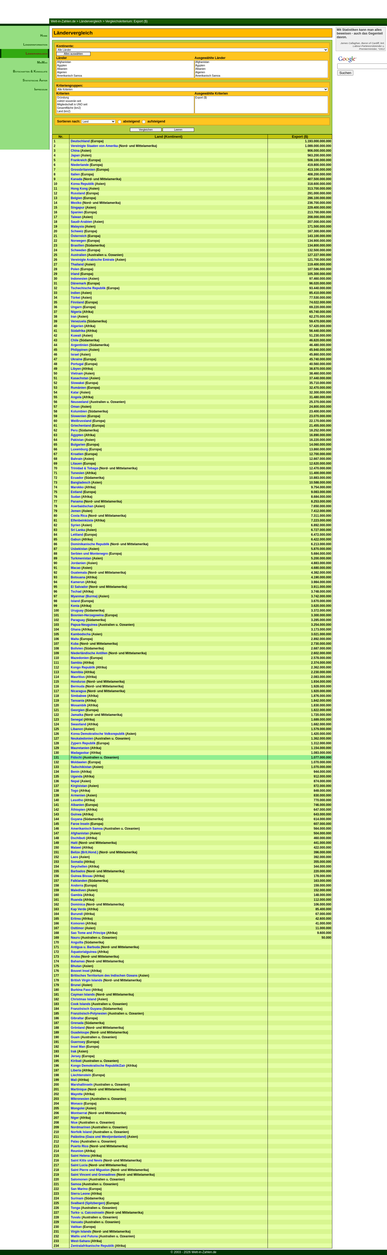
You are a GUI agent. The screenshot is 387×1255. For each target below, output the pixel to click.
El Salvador (79, 587)
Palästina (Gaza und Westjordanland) (98, 1137)
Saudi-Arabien (81, 222)
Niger (75, 1118)
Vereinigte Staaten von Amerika (94, 146)
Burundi (77, 914)
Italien (75, 174)
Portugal (77, 364)
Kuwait (76, 335)
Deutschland (80, 141)
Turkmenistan (81, 558)
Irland (75, 274)
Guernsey (78, 1042)
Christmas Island (83, 999)
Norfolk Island (81, 1132)
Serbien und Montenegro (89, 553)
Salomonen (79, 1179)
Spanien (77, 212)
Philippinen (79, 350)
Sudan (76, 497)
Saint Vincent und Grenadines (93, 1175)
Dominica (78, 904)
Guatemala (79, 572)
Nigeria (76, 312)
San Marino (79, 1189)
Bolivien (77, 648)
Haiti (74, 843)
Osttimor (77, 928)
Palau (75, 1141)
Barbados (78, 871)
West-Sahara (80, 1241)
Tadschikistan (81, 767)
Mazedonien (80, 658)
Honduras (78, 681)
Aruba (75, 956)
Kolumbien (79, 411)
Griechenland (81, 425)
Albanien (125, 69)
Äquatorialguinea (84, 952)
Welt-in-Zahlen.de (63, 21)
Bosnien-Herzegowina (87, 615)
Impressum (40, 89)
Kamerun (77, 582)
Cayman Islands (83, 994)
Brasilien (77, 245)
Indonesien (79, 278)
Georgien (78, 710)
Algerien (125, 72)
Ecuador (77, 478)
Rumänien (78, 388)
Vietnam (77, 373)
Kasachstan (79, 378)
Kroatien (77, 454)
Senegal (77, 719)
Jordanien (78, 563)
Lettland (77, 535)
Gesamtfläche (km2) (125, 108)
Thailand (77, 264)
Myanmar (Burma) (84, 596)
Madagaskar (80, 753)
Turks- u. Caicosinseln (87, 1212)
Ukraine (76, 359)
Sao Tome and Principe (88, 933)
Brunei (76, 985)
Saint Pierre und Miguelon (90, 1170)
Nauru (75, 937)
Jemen (76, 511)
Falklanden (79, 881)
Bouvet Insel (80, 971)
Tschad (76, 591)
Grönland (78, 1028)
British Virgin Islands (86, 980)
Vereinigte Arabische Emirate (92, 260)
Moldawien (79, 762)
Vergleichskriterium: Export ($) (126, 21)
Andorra (77, 885)
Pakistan (77, 440)
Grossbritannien (83, 169)
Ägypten (125, 65)
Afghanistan (125, 62)
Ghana (76, 629)
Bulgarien (78, 444)
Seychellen (79, 866)
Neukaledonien (82, 738)
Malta (75, 639)
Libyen (76, 369)
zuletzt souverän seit (125, 101)
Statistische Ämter (35, 80)
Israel (75, 354)
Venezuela (78, 321)
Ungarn (76, 307)
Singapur (77, 207)
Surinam (77, 1198)
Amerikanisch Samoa (125, 76)
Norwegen (78, 241)
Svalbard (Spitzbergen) (88, 1203)
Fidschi (76, 757)
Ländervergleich (90, 21)
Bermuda (77, 686)
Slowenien (78, 416)
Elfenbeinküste (82, 520)
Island (75, 601)
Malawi (76, 847)
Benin (75, 772)
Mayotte (77, 1094)
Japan (75, 155)
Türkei (75, 297)
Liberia (76, 1070)
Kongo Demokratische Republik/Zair (98, 1065)
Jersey (76, 1056)
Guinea (76, 814)
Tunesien (77, 473)
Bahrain (77, 459)
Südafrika (78, 331)
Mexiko (76, 203)
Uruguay (77, 610)
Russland (78, 193)
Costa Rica (79, 516)
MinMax (42, 62)
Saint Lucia (79, 1165)
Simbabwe (78, 696)
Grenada (77, 1023)
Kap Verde (78, 909)
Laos (74, 857)
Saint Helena (80, 1156)
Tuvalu (76, 1217)
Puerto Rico (79, 1146)
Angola (76, 397)
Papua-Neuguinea (84, 625)
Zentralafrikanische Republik (92, 1246)
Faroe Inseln (80, 824)
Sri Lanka (78, 530)
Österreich (79, 236)
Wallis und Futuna (84, 1236)
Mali (74, 1080)
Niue (74, 1122)
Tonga (75, 1208)
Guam (75, 1037)
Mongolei (78, 1108)
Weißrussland (81, 421)
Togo (74, 791)
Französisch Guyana (86, 1009)
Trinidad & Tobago (84, 468)
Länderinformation (35, 44)
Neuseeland (79, 402)
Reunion (77, 1151)
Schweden (78, 250)
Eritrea (76, 919)
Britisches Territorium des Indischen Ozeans (104, 975)
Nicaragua (78, 691)
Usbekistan (79, 549)
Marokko (77, 487)
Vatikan (76, 1227)
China (75, 150)
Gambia (76, 895)
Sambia (76, 663)
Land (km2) (125, 111)
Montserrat (79, 1113)
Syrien (76, 525)
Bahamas (78, 961)
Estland (76, 492)
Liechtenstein (81, 1075)
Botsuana (78, 577)
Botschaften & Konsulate (30, 71)
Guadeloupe (80, 1032)
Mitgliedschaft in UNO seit (125, 104)
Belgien (76, 198)
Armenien (78, 795)
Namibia (77, 672)
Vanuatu (77, 1222)
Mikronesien (80, 1099)
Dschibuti (78, 838)
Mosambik (78, 705)
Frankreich (79, 160)
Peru (74, 430)
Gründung (125, 98)
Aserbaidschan (82, 506)
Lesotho (77, 800)
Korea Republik (82, 184)
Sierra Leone (80, 1193)
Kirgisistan (79, 786)
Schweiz (77, 231)
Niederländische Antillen (89, 653)
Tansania (77, 700)
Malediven (78, 890)
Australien (78, 255)
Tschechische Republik (88, 288)
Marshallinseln (82, 1084)
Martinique (79, 1089)
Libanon (77, 729)
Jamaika (77, 715)
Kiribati (76, 1061)
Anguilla (77, 942)
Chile (74, 340)
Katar (75, 392)
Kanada (76, 179)
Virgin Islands (81, 1231)
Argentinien (79, 345)
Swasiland (78, 724)
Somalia (77, 862)
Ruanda (76, 900)
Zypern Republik (83, 743)
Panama (77, 501)
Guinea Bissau (82, 876)
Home (43, 35)
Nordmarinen (81, 1127)
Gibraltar (77, 1018)
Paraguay (78, 620)
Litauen (76, 463)
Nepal (75, 781)
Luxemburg (79, 449)
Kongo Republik (83, 667)
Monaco (77, 1103)
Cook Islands (81, 1004)
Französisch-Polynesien (89, 1013)
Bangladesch (81, 482)
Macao (76, 568)
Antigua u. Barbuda (85, 947)
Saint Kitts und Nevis (86, 1160)
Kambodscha (81, 634)
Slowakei (77, 383)
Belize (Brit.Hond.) (84, 852)
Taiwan (76, 217)
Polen (75, 269)
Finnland (77, 302)
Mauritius (78, 677)
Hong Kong (79, 188)
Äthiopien (78, 809)
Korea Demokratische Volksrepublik (98, 734)
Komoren (78, 923)
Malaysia (77, 226)
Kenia (75, 606)
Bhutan (76, 966)
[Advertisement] (25, 183)
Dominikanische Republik (90, 544)
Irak (73, 1051)
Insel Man (78, 1047)
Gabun (76, 539)
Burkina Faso (81, 990)
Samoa (76, 1184)
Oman (75, 407)
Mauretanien (80, 748)
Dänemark (78, 283)
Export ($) (261, 98)
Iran (74, 316)
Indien (75, 293)
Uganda (76, 776)
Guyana (76, 819)
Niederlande (80, 165)
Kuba (75, 644)
